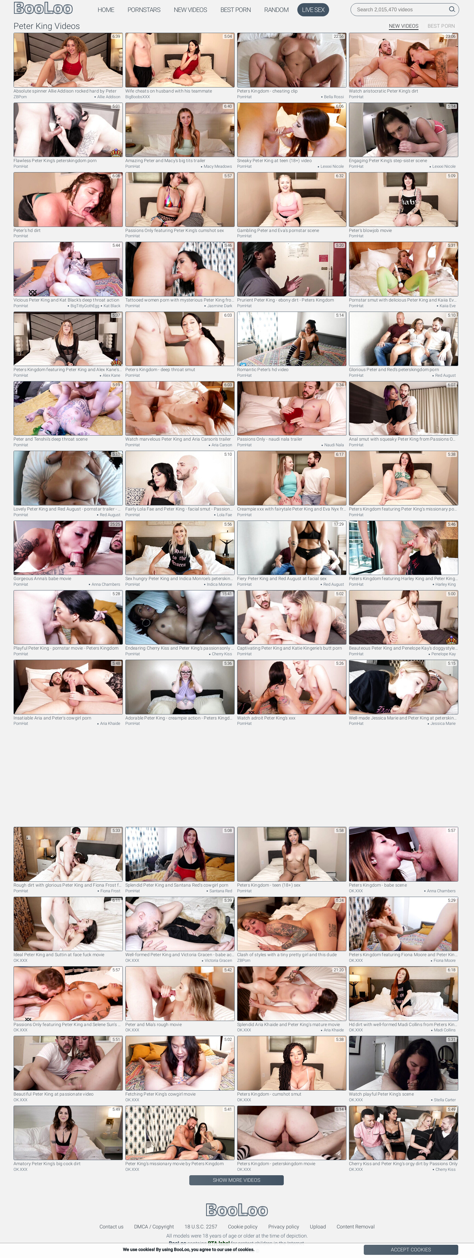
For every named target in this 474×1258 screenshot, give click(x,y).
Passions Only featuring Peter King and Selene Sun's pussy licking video (68, 996)
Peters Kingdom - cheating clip (291, 63)
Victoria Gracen (218, 960)
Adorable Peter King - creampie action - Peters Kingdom (180, 690)
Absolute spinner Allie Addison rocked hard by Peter (68, 63)
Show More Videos (236, 1180)
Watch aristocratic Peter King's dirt (403, 63)
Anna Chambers (105, 584)
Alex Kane (111, 375)
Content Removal (356, 1227)
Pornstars (144, 10)
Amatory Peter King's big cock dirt (68, 1136)
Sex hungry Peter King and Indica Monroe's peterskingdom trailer (180, 551)
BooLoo (237, 1209)
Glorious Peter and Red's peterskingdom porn (403, 342)
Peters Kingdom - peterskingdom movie (291, 1136)
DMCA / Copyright (154, 1227)
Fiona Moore (444, 960)
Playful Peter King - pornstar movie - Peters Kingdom (68, 620)
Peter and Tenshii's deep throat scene (68, 411)
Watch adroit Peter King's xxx (291, 690)
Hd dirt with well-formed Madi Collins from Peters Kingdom (403, 996)
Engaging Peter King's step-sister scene (403, 133)
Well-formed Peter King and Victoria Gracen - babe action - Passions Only (180, 927)
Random (276, 10)
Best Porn (235, 10)
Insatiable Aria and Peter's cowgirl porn (68, 690)
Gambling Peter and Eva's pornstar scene (291, 202)
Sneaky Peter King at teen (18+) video (291, 133)
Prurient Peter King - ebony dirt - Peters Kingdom (291, 272)
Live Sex (313, 10)
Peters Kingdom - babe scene (403, 857)
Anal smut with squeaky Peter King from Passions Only (403, 411)
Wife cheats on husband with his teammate (180, 63)
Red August (445, 375)
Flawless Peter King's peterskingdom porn (68, 133)
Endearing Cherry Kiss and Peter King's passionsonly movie (180, 620)
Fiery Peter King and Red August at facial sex (291, 551)
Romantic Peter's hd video (291, 342)
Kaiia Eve (447, 306)
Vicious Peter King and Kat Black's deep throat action (68, 272)
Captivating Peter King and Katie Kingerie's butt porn (291, 620)
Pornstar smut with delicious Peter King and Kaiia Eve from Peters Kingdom (403, 272)
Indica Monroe (219, 584)
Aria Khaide (109, 723)
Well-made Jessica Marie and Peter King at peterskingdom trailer (403, 690)
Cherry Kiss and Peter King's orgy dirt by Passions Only (403, 1136)
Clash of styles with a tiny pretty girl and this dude (291, 927)
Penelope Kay (443, 654)
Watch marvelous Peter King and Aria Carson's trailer (180, 411)
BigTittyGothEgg (84, 306)
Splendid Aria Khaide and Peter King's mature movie (291, 996)
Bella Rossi (333, 97)
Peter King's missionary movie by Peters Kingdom (180, 1136)
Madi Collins (444, 1030)
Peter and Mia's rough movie (180, 996)
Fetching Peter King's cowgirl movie (180, 1066)
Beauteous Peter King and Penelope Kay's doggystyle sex (403, 620)
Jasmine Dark (219, 306)
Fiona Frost (110, 891)
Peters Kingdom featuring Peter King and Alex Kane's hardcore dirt (68, 342)
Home (106, 10)
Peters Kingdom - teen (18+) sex (291, 857)
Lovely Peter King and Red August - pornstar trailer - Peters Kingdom (68, 481)
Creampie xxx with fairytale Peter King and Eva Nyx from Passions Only (291, 481)
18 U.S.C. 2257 (201, 1227)
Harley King (445, 584)
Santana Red (220, 891)
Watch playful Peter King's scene (403, 1066)
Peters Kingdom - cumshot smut (291, 1066)
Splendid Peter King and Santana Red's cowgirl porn (180, 857)
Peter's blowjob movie (403, 202)
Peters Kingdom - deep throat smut (180, 342)
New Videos (190, 10)
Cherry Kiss (221, 654)
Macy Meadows (217, 166)
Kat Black (111, 306)
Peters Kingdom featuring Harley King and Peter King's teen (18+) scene (403, 551)
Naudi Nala (333, 445)
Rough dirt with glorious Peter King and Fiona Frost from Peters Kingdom (68, 857)
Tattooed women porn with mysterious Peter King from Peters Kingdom (180, 272)
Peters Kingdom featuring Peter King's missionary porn (403, 481)
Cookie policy (243, 1227)
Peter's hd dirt (68, 202)
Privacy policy (283, 1227)
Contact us (111, 1227)
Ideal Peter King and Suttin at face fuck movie (68, 927)
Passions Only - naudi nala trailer (291, 411)
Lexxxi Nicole (332, 166)
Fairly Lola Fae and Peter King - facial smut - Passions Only (180, 481)
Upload (318, 1227)
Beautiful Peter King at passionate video (68, 1066)
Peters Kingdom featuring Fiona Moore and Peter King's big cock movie (403, 927)
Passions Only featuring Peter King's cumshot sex (180, 202)
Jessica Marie (443, 723)
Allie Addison (108, 97)
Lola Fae (224, 515)
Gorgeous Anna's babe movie (68, 551)
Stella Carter (444, 1100)
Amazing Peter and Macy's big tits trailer (180, 133)
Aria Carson (221, 445)
